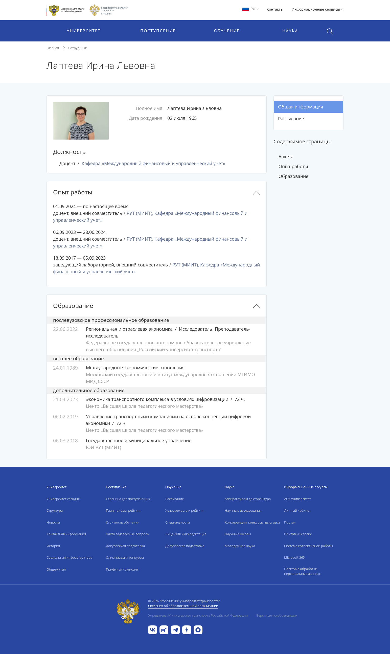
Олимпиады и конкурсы (125, 557)
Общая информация (300, 107)
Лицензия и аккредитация (185, 534)
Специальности (177, 522)
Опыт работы (293, 166)
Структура (55, 510)
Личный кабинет (297, 510)
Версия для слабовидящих (276, 615)
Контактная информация (66, 534)
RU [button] (250, 8)
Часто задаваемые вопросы (127, 534)
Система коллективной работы (308, 546)
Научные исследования (243, 510)
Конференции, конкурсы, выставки (252, 522)
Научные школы (238, 534)
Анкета (286, 156)
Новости (53, 522)
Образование (293, 176)
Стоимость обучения (122, 522)
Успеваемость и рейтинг (184, 510)
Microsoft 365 (294, 557)
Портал (289, 522)
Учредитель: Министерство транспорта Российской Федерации (198, 615)
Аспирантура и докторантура (248, 499)
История (53, 546)
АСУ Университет (297, 499)
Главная (53, 48)
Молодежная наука (240, 546)
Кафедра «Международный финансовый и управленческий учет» (153, 163)
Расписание (291, 119)
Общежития (56, 569)
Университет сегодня (63, 499)
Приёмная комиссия (122, 569)
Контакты (275, 9)
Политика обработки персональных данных (302, 571)
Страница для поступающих (128, 499)
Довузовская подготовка (125, 546)
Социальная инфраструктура (69, 557)
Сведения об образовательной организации (183, 605)
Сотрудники (77, 48)
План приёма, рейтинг (123, 510)
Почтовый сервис (298, 534)
